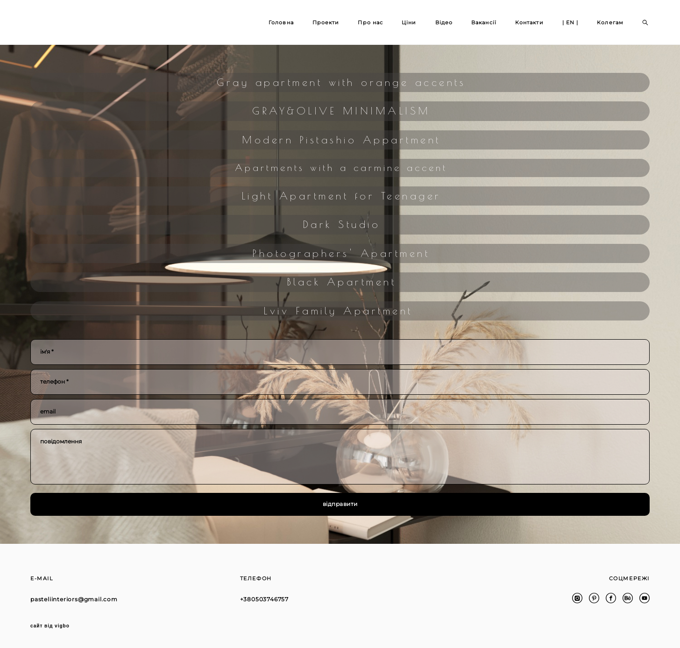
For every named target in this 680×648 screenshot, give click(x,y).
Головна (281, 22)
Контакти (529, 22)
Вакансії (483, 22)
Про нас (370, 22)
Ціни (409, 22)
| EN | (570, 22)
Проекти (326, 22)
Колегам (610, 22)
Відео (444, 22)
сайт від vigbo (50, 626)
